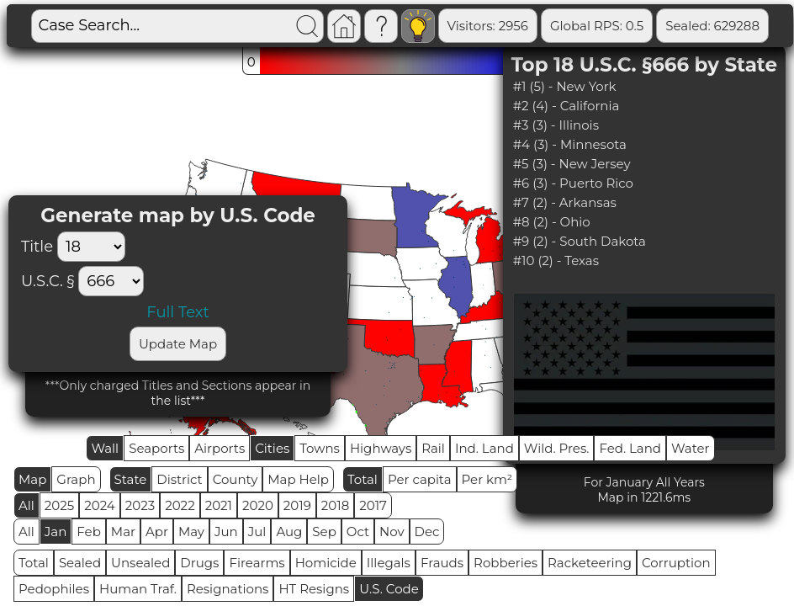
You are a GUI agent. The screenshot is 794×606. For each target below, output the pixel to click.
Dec (427, 532)
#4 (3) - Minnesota (570, 144)
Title (77, 246)
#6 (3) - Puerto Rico (573, 183)
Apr (157, 532)
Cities (272, 448)
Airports (219, 448)
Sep (324, 532)
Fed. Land (630, 448)
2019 (297, 505)
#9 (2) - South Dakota (579, 241)
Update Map (178, 344)
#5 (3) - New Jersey (572, 164)
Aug (289, 532)
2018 (335, 505)
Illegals (388, 563)
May (191, 532)
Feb (88, 532)
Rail (433, 448)
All (26, 505)
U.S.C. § (47, 281)
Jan (56, 532)
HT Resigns (313, 589)
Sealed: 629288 (712, 26)
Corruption (676, 563)
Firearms (256, 563)
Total (362, 479)
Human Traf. (138, 589)
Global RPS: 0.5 (596, 26)
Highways (380, 448)
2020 (257, 505)
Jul (257, 532)
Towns (319, 448)
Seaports (156, 448)
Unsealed (140, 563)
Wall (105, 448)
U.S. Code (389, 589)
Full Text (177, 312)
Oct (358, 532)
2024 (99, 505)
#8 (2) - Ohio (551, 222)
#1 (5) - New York (565, 86)
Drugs (199, 563)
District (179, 479)
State (130, 479)
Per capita (420, 479)
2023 (140, 505)
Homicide (326, 563)
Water (690, 448)
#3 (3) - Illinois (556, 125)
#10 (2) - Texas (556, 260)
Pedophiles (54, 589)
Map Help (298, 479)
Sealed (80, 563)
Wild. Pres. (557, 448)
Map (32, 479)
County (235, 479)
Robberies (505, 563)
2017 (373, 505)
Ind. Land (484, 448)
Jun (226, 532)
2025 (59, 505)
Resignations (228, 589)
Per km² (487, 479)
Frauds (442, 563)
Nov (392, 532)
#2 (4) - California (566, 106)
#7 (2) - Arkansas (565, 202)
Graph (75, 479)
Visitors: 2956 (487, 26)
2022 (179, 505)
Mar (123, 532)
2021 (218, 505)
